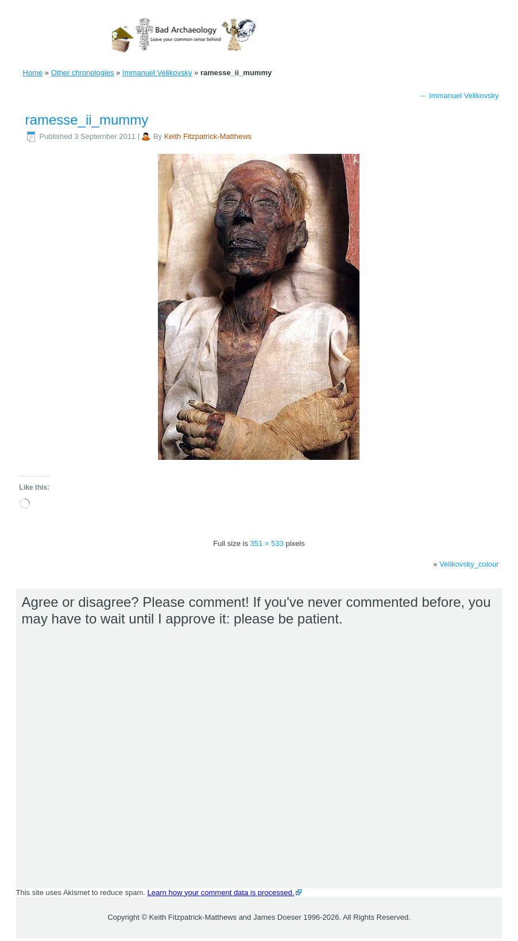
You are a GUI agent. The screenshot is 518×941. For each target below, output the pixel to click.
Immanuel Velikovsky (157, 72)
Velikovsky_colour (468, 564)
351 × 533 (267, 543)
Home (33, 72)
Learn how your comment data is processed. (221, 892)
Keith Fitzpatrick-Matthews (208, 136)
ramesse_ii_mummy (87, 119)
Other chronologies (82, 72)
